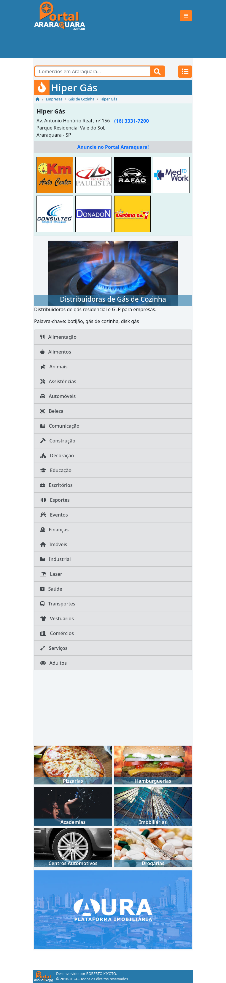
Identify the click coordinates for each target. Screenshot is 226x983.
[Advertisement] (113, 44)
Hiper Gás (50, 111)
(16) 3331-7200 (131, 120)
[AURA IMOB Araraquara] (113, 909)
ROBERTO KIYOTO (101, 973)
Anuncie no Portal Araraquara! (113, 147)
